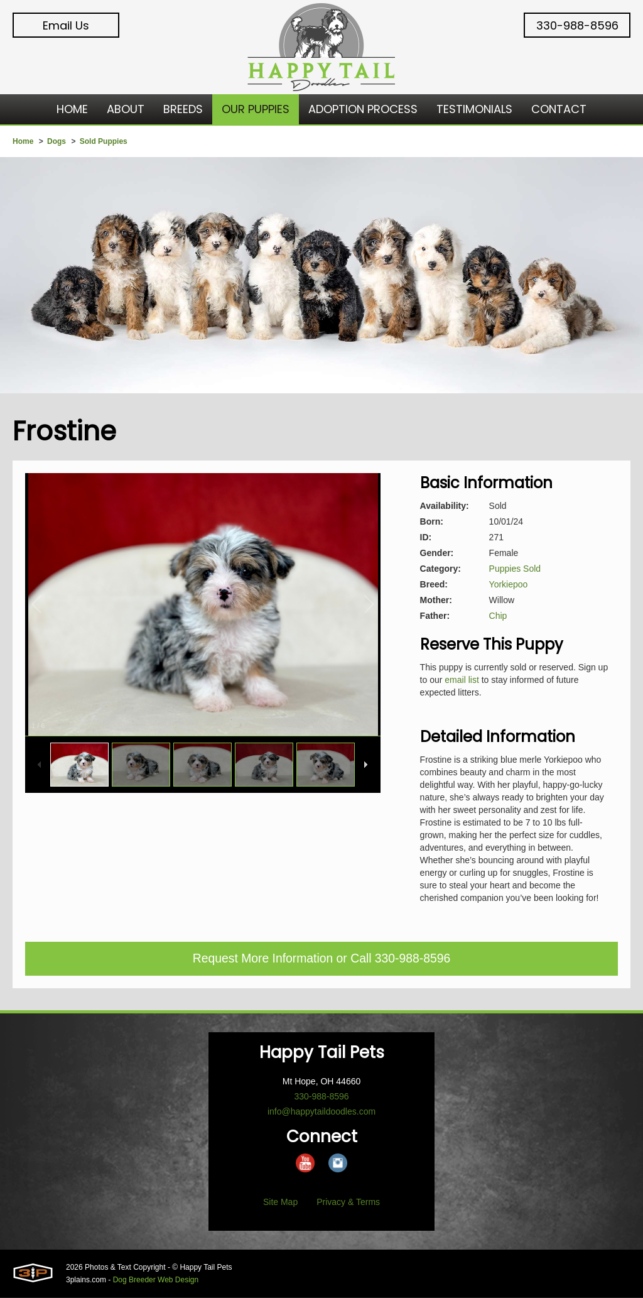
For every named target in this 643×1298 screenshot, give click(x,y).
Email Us (66, 25)
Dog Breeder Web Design (156, 1280)
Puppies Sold (515, 569)
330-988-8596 (577, 25)
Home (23, 141)
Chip (498, 616)
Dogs (56, 141)
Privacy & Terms (348, 1202)
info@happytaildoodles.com (321, 1112)
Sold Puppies (103, 141)
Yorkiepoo (508, 584)
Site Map (280, 1202)
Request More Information (260, 959)
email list (461, 680)
